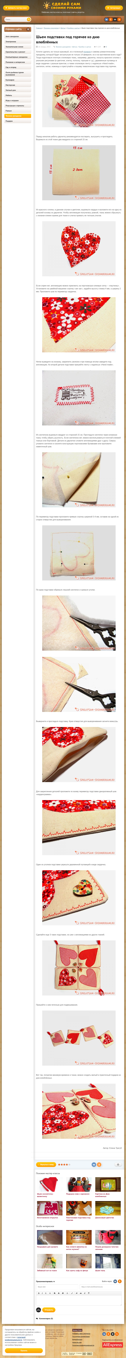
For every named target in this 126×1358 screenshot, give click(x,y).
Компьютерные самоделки (16, 57)
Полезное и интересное (15, 62)
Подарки (9, 121)
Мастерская (10, 85)
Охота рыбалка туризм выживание (15, 73)
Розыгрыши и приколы (15, 105)
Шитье (74, 47)
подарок (87, 52)
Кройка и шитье (85, 47)
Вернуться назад (46, 1164)
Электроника (11, 41)
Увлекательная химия (14, 47)
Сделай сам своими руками (63, 5)
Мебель (9, 95)
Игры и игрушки (12, 100)
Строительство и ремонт (15, 52)
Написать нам (77, 1342)
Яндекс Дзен (77, 1330)
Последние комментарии (81, 1336)
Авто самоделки (12, 36)
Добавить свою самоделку (81, 1334)
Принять (24, 1350)
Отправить (49, 1310)
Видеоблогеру (77, 1339)
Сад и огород (11, 67)
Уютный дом (11, 90)
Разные (9, 111)
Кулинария (10, 80)
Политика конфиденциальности (83, 1345)
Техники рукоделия (13, 116)
